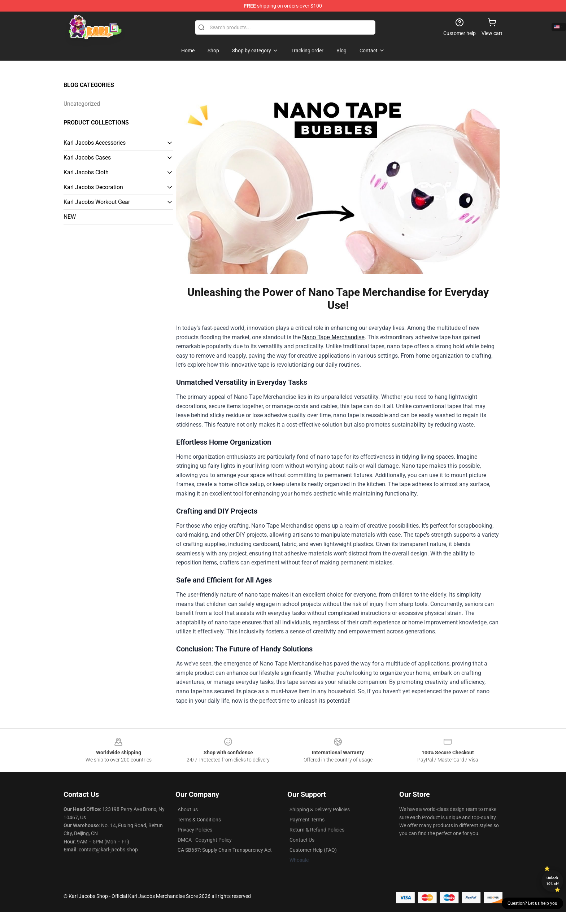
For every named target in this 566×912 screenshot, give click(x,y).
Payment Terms (307, 819)
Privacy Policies (195, 830)
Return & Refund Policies (316, 830)
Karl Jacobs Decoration (93, 187)
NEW (70, 216)
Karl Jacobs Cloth (86, 172)
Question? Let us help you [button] (532, 903)
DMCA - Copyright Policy (205, 840)
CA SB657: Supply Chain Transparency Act (225, 850)
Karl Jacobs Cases (87, 157)
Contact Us (301, 840)
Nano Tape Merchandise (333, 337)
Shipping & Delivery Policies (319, 809)
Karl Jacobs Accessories (95, 142)
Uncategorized (82, 103)
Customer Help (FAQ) (313, 850)
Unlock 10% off (552, 881)
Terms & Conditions (199, 819)
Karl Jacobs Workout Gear (97, 201)
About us (188, 809)
